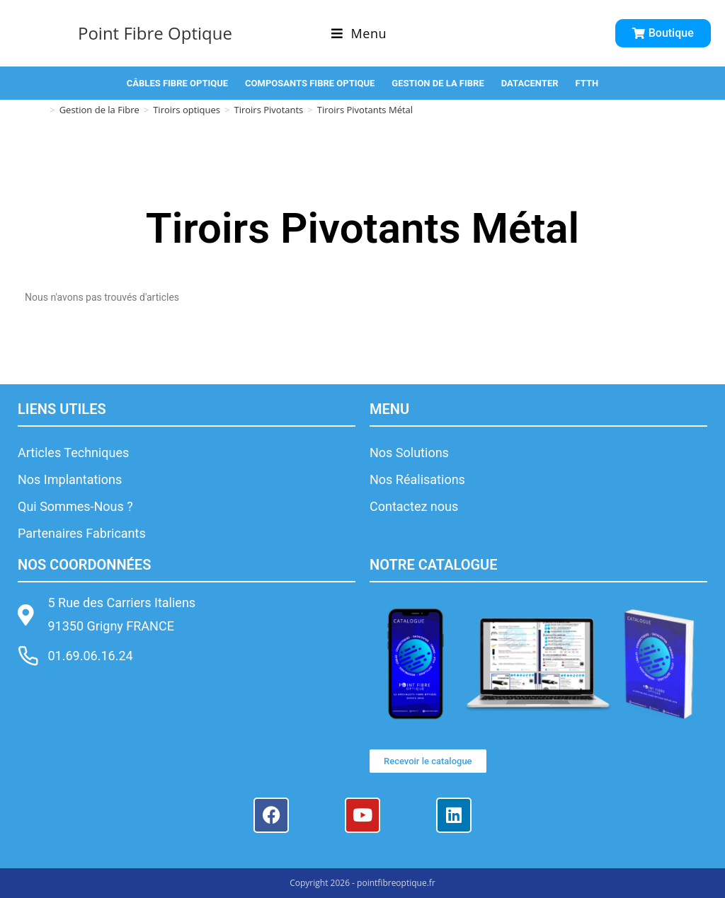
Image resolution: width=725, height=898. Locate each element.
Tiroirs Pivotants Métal (365, 109)
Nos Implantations (70, 479)
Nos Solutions (409, 452)
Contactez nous (414, 506)
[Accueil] (40, 109)
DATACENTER (530, 83)
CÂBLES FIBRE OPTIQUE (177, 83)
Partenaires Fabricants (82, 533)
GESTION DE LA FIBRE (438, 83)
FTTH (587, 83)
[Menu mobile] (359, 33)
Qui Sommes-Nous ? (75, 506)
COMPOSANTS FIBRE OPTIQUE (310, 83)
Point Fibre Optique (155, 33)
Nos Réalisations (417, 479)
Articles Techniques (73, 452)
